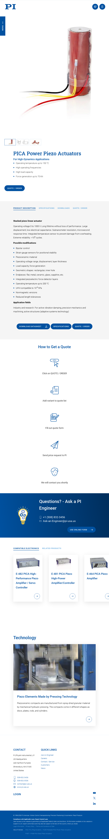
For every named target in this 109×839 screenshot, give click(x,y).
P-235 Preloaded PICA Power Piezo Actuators (57, 830)
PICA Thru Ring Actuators (33, 830)
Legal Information (18, 826)
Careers (44, 758)
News (43, 768)
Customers (45, 765)
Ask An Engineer (47, 755)
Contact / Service (47, 762)
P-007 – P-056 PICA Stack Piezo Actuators (38, 833)
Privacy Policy (30, 826)
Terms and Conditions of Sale (45, 826)
